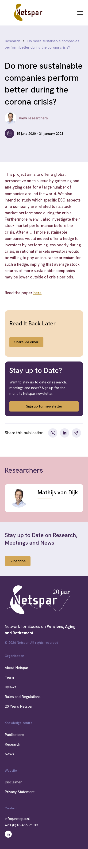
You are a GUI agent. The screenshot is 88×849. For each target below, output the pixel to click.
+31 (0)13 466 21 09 (21, 825)
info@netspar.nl (17, 818)
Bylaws (10, 687)
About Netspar (16, 667)
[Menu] (80, 12)
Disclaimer (13, 782)
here (37, 292)
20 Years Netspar (19, 706)
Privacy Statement (19, 791)
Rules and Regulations (23, 696)
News (9, 754)
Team (9, 677)
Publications (14, 734)
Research (12, 40)
